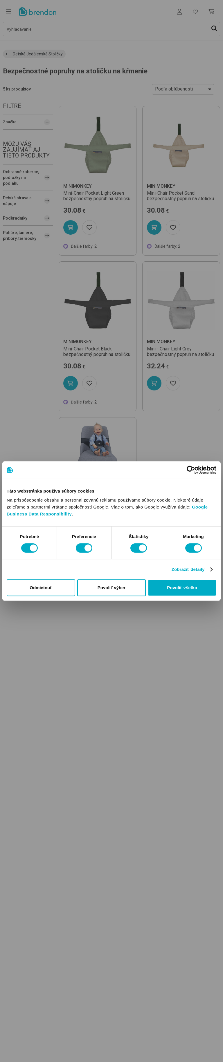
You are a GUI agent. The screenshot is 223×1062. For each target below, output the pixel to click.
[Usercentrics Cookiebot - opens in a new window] (191, 470)
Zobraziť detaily (188, 569)
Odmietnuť (41, 587)
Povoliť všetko (182, 587)
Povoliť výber (111, 587)
